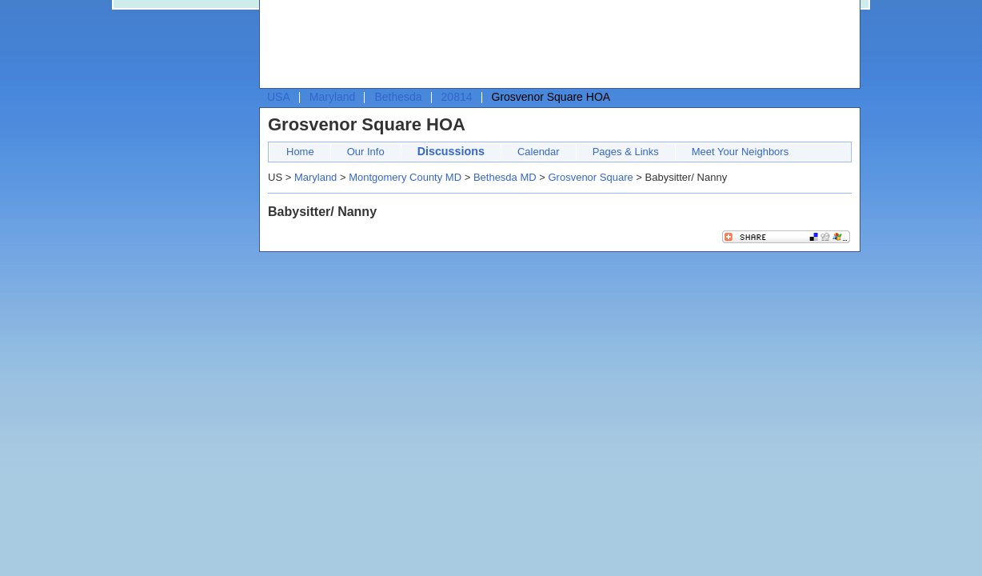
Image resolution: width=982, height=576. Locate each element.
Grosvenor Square (590, 177)
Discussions (451, 151)
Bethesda (397, 96)
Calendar (538, 152)
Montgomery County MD (405, 177)
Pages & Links (626, 152)
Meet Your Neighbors (740, 152)
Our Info (366, 152)
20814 (457, 96)
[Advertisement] (556, 45)
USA (278, 96)
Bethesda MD (505, 177)
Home (300, 152)
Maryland (332, 96)
